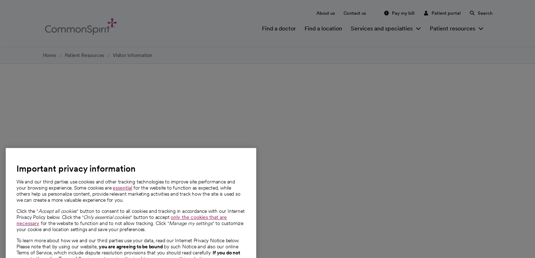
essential (122, 198)
